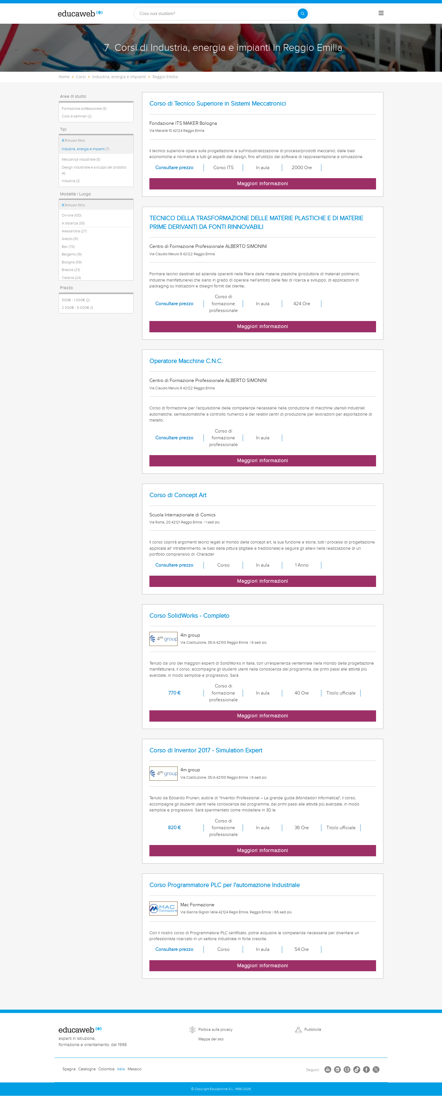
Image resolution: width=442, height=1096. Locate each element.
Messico (135, 1069)
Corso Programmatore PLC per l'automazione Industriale (224, 885)
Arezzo (70, 239)
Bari (68, 246)
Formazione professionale (84, 108)
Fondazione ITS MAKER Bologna (183, 123)
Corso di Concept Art (177, 495)
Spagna (69, 1069)
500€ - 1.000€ (76, 300)
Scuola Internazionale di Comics (182, 515)
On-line (71, 215)
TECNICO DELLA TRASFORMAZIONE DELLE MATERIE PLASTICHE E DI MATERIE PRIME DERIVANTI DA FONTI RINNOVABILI (256, 223)
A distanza (73, 223)
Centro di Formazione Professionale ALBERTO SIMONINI (208, 246)
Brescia (71, 270)
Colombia (106, 1069)
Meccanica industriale (81, 159)
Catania (71, 278)
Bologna (72, 262)
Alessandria (74, 231)
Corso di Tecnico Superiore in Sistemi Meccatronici (217, 103)
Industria (71, 181)
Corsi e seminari (77, 116)
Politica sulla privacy (215, 1029)
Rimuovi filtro (73, 140)
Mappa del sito (211, 1039)
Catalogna (87, 1069)
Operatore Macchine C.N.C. (186, 361)
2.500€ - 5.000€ (77, 307)
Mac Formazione (197, 905)
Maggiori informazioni (262, 184)
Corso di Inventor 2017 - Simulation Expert (205, 750)
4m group (190, 635)
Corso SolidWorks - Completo (189, 615)
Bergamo (72, 254)
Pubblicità (312, 1029)
